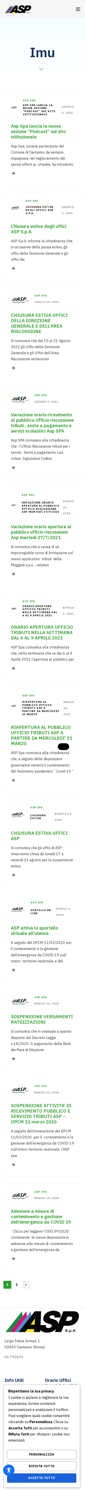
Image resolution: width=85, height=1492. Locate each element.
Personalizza (41, 1454)
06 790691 (14, 1357)
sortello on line (41, 912)
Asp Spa (29, 100)
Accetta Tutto (41, 1478)
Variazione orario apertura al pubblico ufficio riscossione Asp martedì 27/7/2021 (40, 507)
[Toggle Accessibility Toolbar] (9, 1470)
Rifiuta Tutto (41, 1466)
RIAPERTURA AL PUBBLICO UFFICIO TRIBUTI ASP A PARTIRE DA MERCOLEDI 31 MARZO (40, 708)
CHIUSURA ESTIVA (38, 817)
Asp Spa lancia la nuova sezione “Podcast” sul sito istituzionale (39, 110)
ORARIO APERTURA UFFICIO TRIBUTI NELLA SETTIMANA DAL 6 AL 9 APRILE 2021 (39, 611)
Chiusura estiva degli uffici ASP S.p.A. (40, 210)
